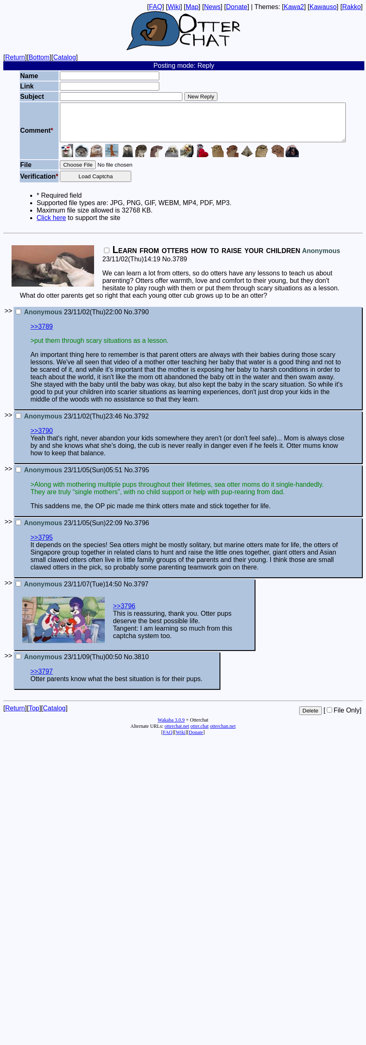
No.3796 (136, 530)
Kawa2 (294, 6)
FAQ (155, 6)
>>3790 (42, 438)
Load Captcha (84, 184)
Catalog (64, 57)
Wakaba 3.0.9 (171, 727)
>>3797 (42, 678)
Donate (237, 6)
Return (15, 57)
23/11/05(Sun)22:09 (69, 530)
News (212, 6)
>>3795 (42, 544)
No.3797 (136, 591)
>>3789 (42, 333)
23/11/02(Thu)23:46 (69, 423)
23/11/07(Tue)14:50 (69, 591)
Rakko (351, 6)
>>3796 (124, 613)
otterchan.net (223, 734)
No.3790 (136, 319)
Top (33, 715)
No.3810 (136, 664)
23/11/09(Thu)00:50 (69, 664)
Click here (35, 225)
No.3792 (136, 423)
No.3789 (174, 266)
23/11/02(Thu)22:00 (69, 319)
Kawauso (323, 6)
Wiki (174, 6)
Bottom (39, 57)
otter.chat (199, 734)
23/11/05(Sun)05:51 (69, 477)
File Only (343, 717)
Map (192, 6)
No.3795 (136, 477)
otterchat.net (177, 734)
